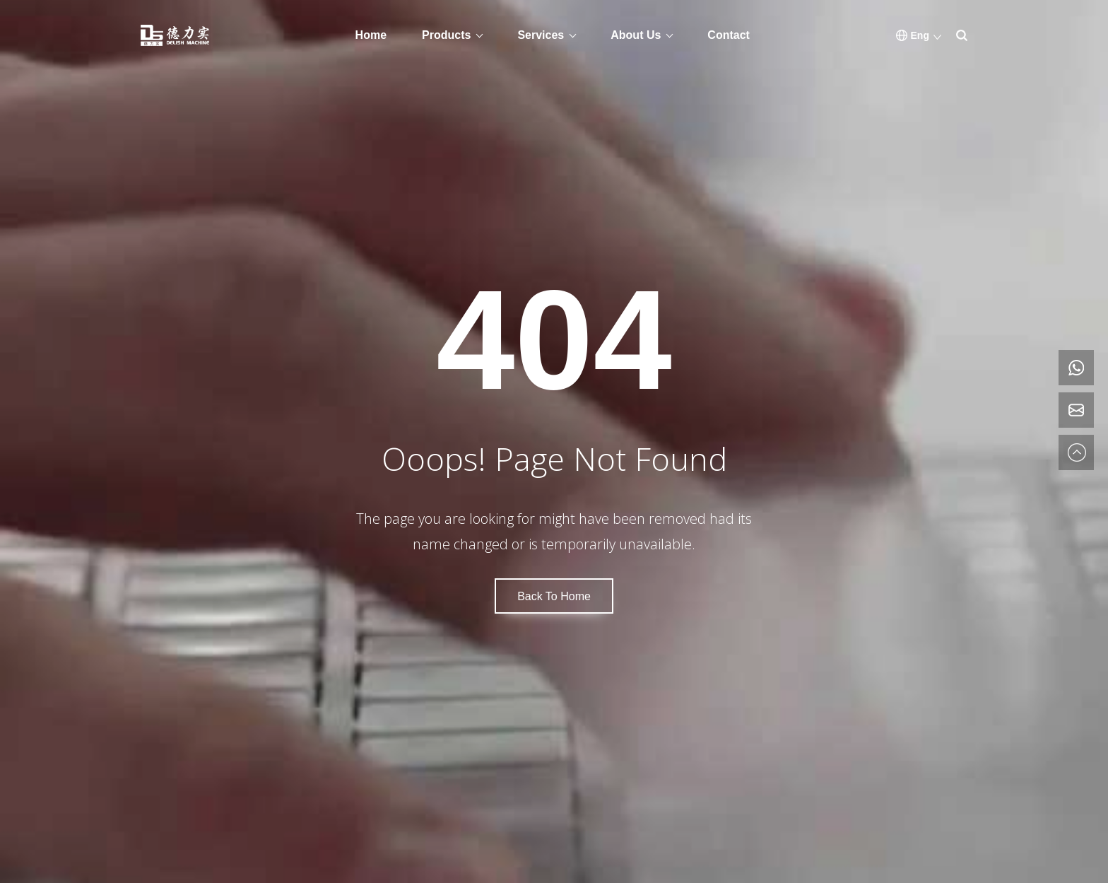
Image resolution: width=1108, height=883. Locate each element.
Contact (728, 35)
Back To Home (554, 596)
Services (540, 35)
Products (446, 35)
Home (371, 35)
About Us (636, 35)
